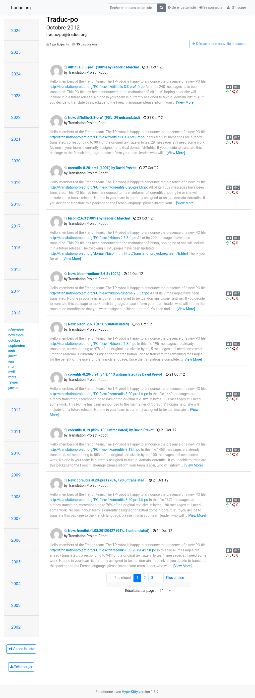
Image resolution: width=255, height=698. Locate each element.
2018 (16, 204)
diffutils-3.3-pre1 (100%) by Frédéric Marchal (101, 67)
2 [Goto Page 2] (145, 578)
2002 (16, 627)
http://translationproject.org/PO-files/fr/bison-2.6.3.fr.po (93, 238)
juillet (12, 356)
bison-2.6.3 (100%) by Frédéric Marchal (97, 218)
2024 (16, 73)
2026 (16, 30)
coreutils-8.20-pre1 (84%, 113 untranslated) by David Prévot (113, 374)
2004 (16, 583)
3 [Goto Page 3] (152, 578)
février (13, 382)
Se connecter (211, 7)
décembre (16, 330)
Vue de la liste (21, 649)
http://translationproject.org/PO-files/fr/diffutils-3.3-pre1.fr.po (97, 87)
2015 (16, 269)
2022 (16, 117)
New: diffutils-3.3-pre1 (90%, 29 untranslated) (102, 118)
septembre (16, 346)
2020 (16, 160)
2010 (16, 453)
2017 (16, 226)
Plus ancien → (177, 578)
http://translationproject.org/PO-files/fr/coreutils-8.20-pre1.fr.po (99, 187)
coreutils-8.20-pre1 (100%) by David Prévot (100, 168)
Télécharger (21, 667)
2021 (16, 139)
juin (11, 361)
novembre (16, 335)
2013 (16, 312)
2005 (16, 561)
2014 (16, 291)
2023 (16, 95)
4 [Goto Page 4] (160, 578)
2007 (16, 518)
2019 (16, 182)
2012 (16, 409)
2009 (16, 474)
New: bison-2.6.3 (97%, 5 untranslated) (96, 324)
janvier (13, 388)
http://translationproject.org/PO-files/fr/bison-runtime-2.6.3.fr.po (99, 293)
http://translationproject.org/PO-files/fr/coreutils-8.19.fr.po (95, 450)
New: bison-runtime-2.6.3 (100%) (92, 274)
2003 (16, 605)
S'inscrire (236, 7)
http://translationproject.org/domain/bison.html (87, 253)
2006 (16, 540)
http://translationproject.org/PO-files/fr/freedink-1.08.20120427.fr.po (103, 550)
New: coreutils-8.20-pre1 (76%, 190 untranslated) (105, 480)
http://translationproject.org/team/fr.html (156, 253)
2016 (16, 247)
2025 (16, 52)
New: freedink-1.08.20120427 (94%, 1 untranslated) (106, 531)
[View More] (185, 102)
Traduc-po (62, 19)
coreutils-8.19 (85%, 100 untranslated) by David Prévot (109, 430)
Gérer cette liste (182, 7)
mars (12, 377)
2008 (16, 496)
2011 (16, 431)
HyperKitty (130, 692)
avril (11, 372)
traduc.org (21, 7)
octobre (14, 340)
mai (11, 367)
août (11, 351)
